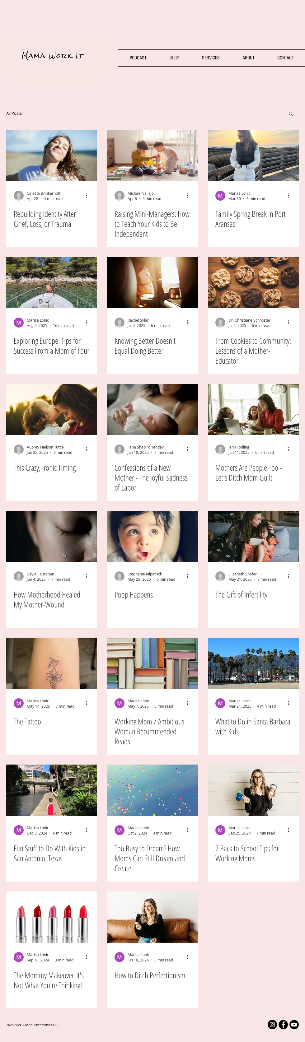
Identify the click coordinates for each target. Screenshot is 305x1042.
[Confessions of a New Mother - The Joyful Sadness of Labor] (152, 409)
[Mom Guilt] (253, 409)
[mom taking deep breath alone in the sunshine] (51, 155)
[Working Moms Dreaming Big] (152, 790)
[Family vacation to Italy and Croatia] (51, 282)
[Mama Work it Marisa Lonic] (152, 917)
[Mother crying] (51, 536)
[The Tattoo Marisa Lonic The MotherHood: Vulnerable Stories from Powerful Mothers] (51, 663)
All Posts (14, 113)
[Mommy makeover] (51, 917)
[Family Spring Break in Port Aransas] (253, 155)
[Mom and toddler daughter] (51, 409)
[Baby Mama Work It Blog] (152, 536)
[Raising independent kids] (152, 155)
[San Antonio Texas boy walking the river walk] (51, 790)
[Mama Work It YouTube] (294, 1024)
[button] (291, 114)
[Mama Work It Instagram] (272, 1024)
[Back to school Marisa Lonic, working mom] (253, 790)
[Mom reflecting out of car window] (152, 282)
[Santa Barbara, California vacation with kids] (253, 663)
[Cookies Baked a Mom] (253, 282)
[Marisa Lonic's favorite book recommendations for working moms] (152, 663)
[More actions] (88, 195)
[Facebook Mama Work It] (283, 1024)
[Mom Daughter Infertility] (253, 536)
